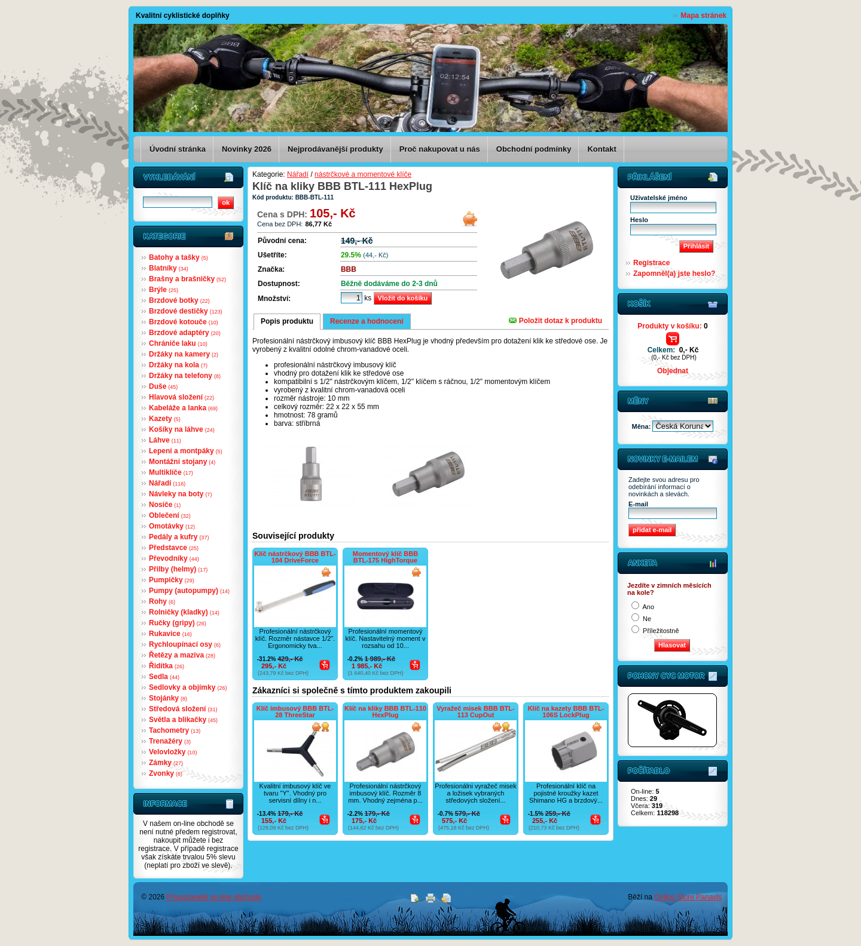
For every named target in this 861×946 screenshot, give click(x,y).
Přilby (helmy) (178, 569)
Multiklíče (171, 472)
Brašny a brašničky (187, 279)
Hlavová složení (181, 397)
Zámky (166, 762)
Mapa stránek (703, 15)
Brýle (163, 289)
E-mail (638, 504)
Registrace (651, 263)
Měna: (642, 426)
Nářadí (167, 483)
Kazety (165, 418)
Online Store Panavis (688, 897)
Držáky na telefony (185, 375)
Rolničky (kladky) (184, 612)
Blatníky (168, 268)
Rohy (162, 601)
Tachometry (174, 730)
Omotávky (172, 526)
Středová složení (183, 709)
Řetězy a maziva (182, 655)
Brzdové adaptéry (185, 332)
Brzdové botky (179, 300)
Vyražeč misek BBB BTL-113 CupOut (475, 711)
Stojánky (168, 698)
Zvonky (165, 773)
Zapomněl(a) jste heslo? (674, 273)
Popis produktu (287, 321)
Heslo (639, 219)
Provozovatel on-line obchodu (214, 897)
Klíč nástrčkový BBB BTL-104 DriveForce (294, 557)
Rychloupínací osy (185, 644)
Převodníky (174, 558)
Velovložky (173, 752)
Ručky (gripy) (177, 623)
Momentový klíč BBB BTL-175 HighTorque (385, 557)
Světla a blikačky (183, 719)
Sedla (164, 676)
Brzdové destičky (185, 311)
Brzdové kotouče (183, 322)
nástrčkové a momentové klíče (363, 174)
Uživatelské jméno (658, 197)
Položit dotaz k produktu (555, 321)
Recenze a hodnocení (367, 321)
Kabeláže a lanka (183, 408)
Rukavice (170, 633)
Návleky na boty (180, 494)
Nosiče (165, 504)
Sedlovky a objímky (188, 687)
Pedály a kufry (179, 537)
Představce (174, 547)
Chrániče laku (178, 343)
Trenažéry (170, 741)
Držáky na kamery (183, 354)
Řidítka (166, 666)
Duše (163, 386)
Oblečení (170, 515)
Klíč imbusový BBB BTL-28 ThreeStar (295, 711)
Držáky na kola (178, 365)
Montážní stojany (182, 461)
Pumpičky (171, 580)
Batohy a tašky (178, 257)
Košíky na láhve (182, 429)
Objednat (672, 371)
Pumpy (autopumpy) (189, 590)
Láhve (165, 440)
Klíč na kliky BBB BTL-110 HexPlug (385, 711)
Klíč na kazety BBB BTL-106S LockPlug (566, 711)
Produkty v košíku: (672, 326)
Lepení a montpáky (185, 451)
